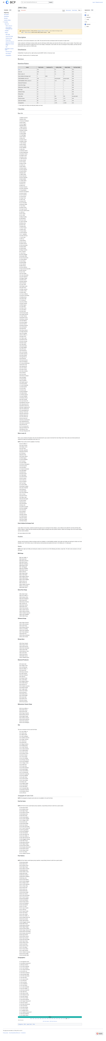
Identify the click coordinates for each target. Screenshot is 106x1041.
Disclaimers (23, 1032)
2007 (69, 1018)
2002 (57, 1018)
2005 (64, 1018)
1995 (40, 1018)
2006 (66, 1018)
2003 (59, 1018)
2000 (52, 1018)
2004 (62, 1018)
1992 (33, 1018)
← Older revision (27, 32)
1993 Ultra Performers (53, 1021)
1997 (45, 1018)
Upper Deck (29, 1024)
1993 (36, 1018)
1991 (31, 1018)
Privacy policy (5, 1032)
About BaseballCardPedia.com (14, 1032)
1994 (38, 1018)
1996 (43, 1018)
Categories (20, 1024)
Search (50, 2)
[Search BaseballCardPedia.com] (34, 2)
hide (10, 10)
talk (43, 30)
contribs (46, 30)
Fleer (34, 1024)
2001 (54, 1018)
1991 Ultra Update (46, 1021)
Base (19, 69)
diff (22, 32)
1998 (47, 1018)
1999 (50, 1018)
